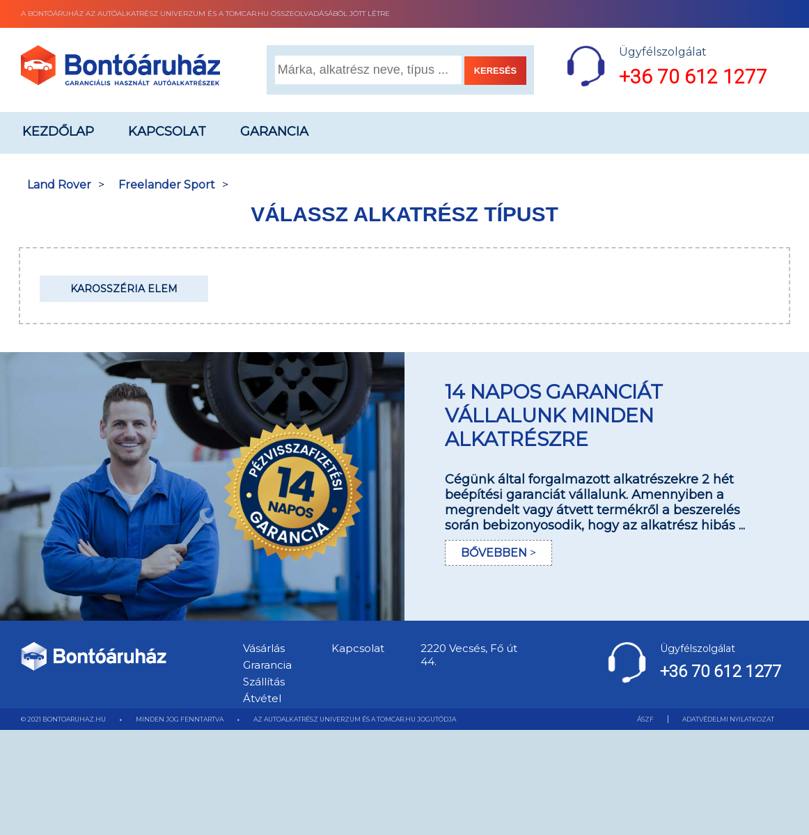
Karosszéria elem (124, 289)
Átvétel (262, 698)
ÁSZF (645, 719)
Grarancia (267, 664)
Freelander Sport (166, 184)
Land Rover (59, 184)
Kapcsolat (167, 131)
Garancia (274, 131)
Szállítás (264, 681)
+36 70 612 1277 (693, 76)
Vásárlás (264, 648)
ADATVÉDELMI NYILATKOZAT (728, 719)
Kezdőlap (58, 131)
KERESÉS (495, 70)
